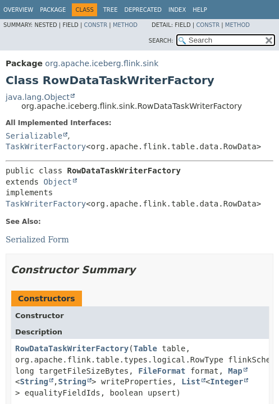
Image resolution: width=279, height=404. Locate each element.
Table (145, 348)
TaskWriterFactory (46, 146)
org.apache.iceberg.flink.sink (101, 63)
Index (177, 10)
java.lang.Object (38, 97)
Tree (110, 10)
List (190, 381)
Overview (18, 10)
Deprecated (143, 10)
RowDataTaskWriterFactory (72, 348)
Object (57, 181)
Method (125, 25)
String (34, 381)
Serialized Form (37, 239)
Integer (226, 381)
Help (200, 10)
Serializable (34, 135)
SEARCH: (161, 41)
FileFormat (161, 370)
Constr (95, 25)
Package (53, 10)
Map (235, 370)
